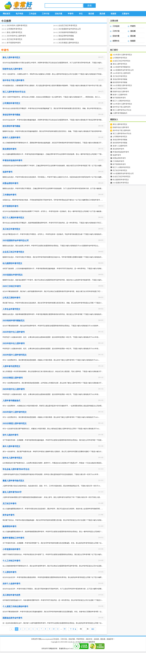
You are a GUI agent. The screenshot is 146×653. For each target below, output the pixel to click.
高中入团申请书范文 (11, 446)
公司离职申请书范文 (14, 29)
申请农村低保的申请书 (12, 160)
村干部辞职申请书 (14, 43)
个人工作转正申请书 (11, 561)
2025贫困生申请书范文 (13, 275)
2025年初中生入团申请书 (16, 36)
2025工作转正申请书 (12, 286)
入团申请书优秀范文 (11, 366)
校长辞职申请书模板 (66, 39)
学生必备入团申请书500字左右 (16, 469)
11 (58, 629)
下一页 (73, 629)
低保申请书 (7, 172)
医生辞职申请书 (9, 149)
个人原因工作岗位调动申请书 (15, 606)
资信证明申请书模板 (66, 36)
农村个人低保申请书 (11, 584)
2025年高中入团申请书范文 (17, 25)
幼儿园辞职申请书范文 (12, 263)
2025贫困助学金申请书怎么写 (69, 29)
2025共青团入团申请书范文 (68, 43)
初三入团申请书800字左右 (14, 92)
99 (65, 629)
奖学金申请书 (8, 515)
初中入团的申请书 (10, 435)
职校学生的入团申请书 (12, 69)
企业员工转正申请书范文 (67, 25)
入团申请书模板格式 (11, 401)
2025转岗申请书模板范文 (67, 32)
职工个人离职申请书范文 (13, 218)
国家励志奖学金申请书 (12, 618)
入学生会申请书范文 (11, 309)
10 (53, 629)
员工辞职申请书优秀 (11, 595)
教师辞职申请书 (9, 526)
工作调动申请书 (9, 195)
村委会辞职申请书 (10, 183)
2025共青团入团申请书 (13, 378)
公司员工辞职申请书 (11, 298)
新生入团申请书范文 (14, 32)
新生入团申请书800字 (12, 492)
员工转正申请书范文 (14, 39)
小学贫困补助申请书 (11, 549)
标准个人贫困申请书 (11, 138)
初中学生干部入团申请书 (13, 80)
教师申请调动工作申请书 (13, 538)
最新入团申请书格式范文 (13, 481)
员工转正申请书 (9, 503)
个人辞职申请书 (9, 572)
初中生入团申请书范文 (12, 458)
